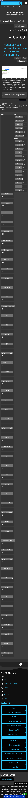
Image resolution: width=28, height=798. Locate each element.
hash (14, 708)
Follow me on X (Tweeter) (10, 683)
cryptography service (14, 712)
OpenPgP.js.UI (14, 730)
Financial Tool (14, 762)
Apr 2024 (19, 128)
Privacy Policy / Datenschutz (14, 796)
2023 (18, 141)
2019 (18, 156)
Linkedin (6, 687)
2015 (18, 171)
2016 (18, 167)
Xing (5, 691)
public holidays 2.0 (14, 745)
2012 (18, 182)
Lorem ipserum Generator (14, 758)
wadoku (17, 58)
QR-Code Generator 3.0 (14, 721)
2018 (18, 160)
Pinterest (6, 695)
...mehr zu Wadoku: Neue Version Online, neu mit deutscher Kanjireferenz (14, 95)
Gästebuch (8, 6)
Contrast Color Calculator (13, 754)
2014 (18, 175)
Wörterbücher (14, 767)
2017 (18, 164)
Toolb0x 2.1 (5, 703)
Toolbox (21, 6)
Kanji (24, 58)
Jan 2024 (19, 136)
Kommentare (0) (22, 99)
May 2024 (19, 124)
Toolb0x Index (14, 740)
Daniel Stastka (20, 26)
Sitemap (15, 6)
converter (14, 717)
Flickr (5, 698)
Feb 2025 (19, 117)
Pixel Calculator (14, 749)
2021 (18, 149)
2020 (18, 152)
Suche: (1, 0)
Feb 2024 (19, 132)
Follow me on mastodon (10, 676)
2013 (18, 179)
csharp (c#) (22, 61)
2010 (18, 190)
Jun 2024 (19, 120)
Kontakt (3, 6)
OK (25, 794)
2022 (18, 145)
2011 (18, 186)
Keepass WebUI (13, 734)
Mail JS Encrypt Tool (14, 725)
